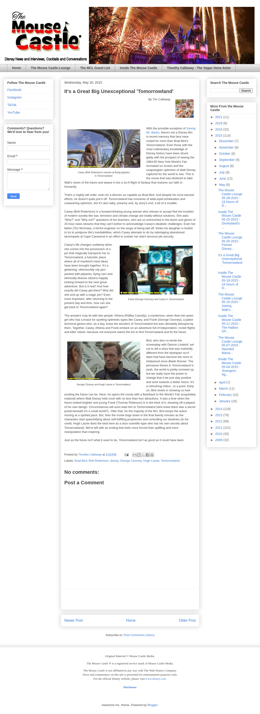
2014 (219, 409)
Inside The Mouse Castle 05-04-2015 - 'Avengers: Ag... (229, 366)
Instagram (14, 97)
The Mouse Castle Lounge (50, 68)
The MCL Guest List (95, 68)
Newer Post (73, 620)
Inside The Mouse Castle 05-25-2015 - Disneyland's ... (229, 219)
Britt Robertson (99, 460)
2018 (219, 123)
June (223, 178)
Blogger (152, 705)
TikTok (11, 105)
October (225, 153)
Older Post (187, 620)
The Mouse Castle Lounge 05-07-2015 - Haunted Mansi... (230, 345)
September (227, 160)
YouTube (13, 112)
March (224, 388)
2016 (219, 129)
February (226, 395)
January (225, 401)
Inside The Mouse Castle (138, 68)
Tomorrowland (170, 460)
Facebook (14, 90)
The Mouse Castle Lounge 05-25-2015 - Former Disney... (230, 241)
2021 (219, 117)
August (224, 166)
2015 (219, 135)
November (226, 147)
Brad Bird (81, 460)
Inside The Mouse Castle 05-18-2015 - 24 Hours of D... (229, 280)
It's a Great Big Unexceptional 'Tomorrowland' (230, 260)
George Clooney (131, 460)
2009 (219, 440)
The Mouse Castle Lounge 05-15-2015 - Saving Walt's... (230, 302)
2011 (219, 427)
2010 (219, 434)
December (226, 141)
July (222, 172)
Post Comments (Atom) (139, 635)
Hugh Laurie (151, 460)
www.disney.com (156, 678)
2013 (219, 415)
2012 (219, 421)
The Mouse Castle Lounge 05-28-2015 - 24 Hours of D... (230, 197)
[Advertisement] (130, 599)
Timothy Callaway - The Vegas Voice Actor (199, 68)
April (222, 382)
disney (114, 460)
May (222, 184)
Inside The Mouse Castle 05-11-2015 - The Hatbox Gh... (229, 323)
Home (16, 68)
